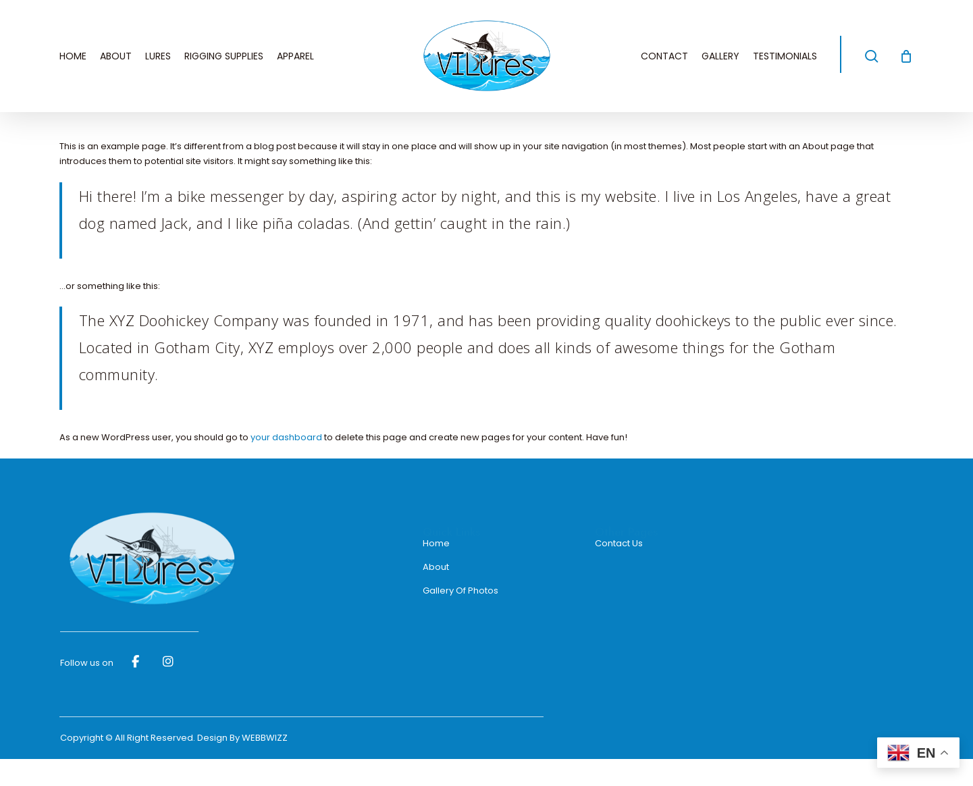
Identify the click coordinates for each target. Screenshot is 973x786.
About (436, 566)
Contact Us (619, 543)
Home (436, 543)
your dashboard (286, 437)
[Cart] (906, 56)
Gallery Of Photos (460, 590)
